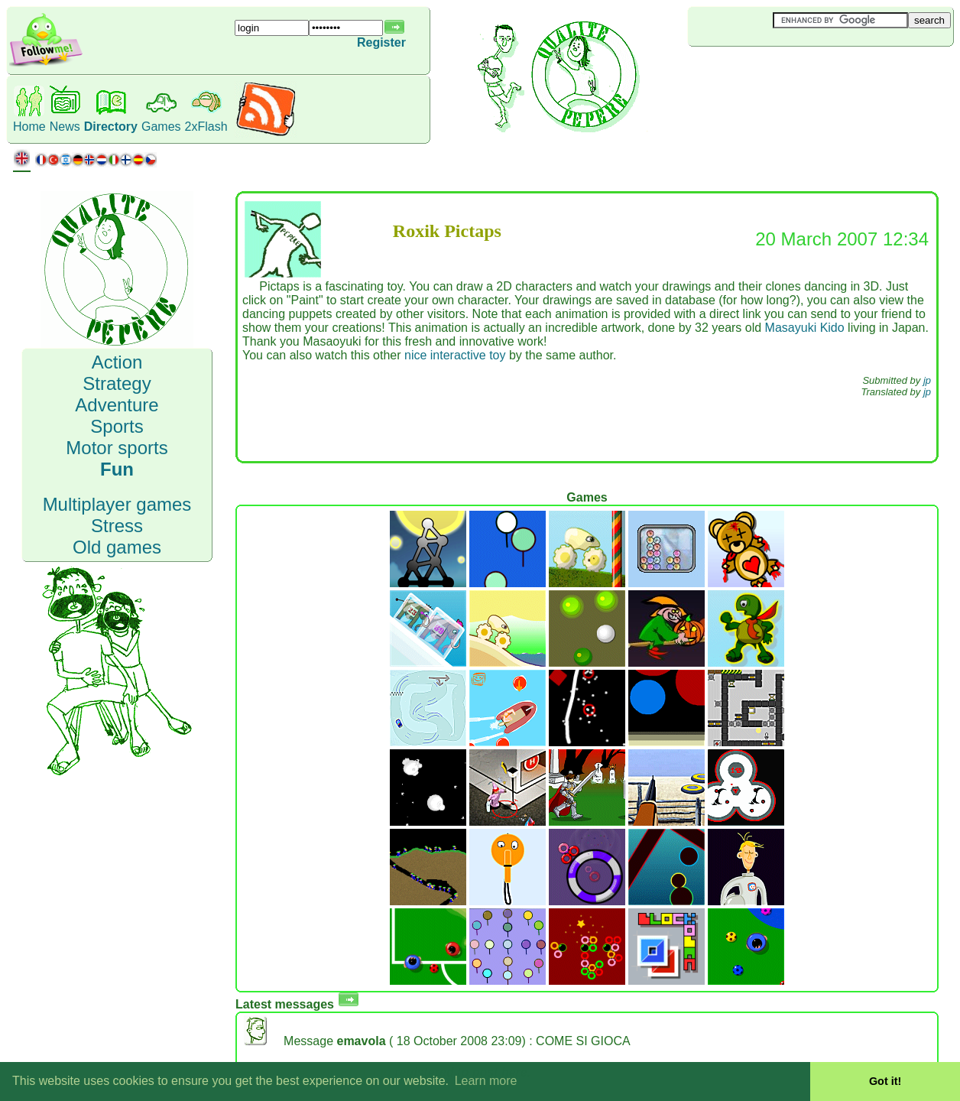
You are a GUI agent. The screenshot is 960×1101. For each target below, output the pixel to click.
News (65, 126)
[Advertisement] (778, 72)
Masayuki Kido (805, 327)
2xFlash (206, 126)
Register (381, 42)
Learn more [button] (486, 1080)
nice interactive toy (455, 355)
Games (161, 126)
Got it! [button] (885, 1081)
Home (29, 126)
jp (927, 380)
